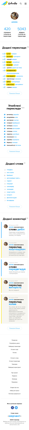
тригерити (17, 56)
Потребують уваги (14, 343)
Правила (14, 376)
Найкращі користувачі (14, 367)
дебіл (21, 229)
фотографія (16, 128)
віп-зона (18, 145)
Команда (14, 379)
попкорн (14, 142)
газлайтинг (16, 62)
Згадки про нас (14, 387)
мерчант (14, 416)
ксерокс (15, 125)
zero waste (10, 172)
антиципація (16, 81)
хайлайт (16, 65)
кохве (12, 304)
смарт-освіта (11, 192)
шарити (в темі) (17, 67)
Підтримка (14, 382)
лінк (15, 137)
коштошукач (17, 249)
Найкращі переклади (14, 346)
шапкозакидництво (13, 73)
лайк (16, 117)
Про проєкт (14, 372)
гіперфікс (10, 169)
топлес (15, 131)
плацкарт (10, 183)
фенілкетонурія (12, 197)
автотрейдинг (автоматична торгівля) (13, 178)
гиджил (9, 181)
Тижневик (14, 364)
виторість (15, 287)
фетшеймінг (19, 84)
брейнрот (10, 175)
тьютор (16, 120)
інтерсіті (9, 195)
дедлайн (16, 114)
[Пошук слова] (20, 3)
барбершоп (16, 123)
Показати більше (14, 93)
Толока (14, 352)
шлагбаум (16, 134)
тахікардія (10, 189)
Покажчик (14, 340)
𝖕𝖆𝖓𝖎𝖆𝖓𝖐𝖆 (11, 227)
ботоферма (10, 200)
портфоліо (16, 139)
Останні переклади (14, 361)
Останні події (14, 349)
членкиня (18, 79)
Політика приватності (14, 393)
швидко (14, 53)
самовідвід (10, 186)
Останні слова (14, 358)
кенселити (19, 76)
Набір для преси (14, 390)
